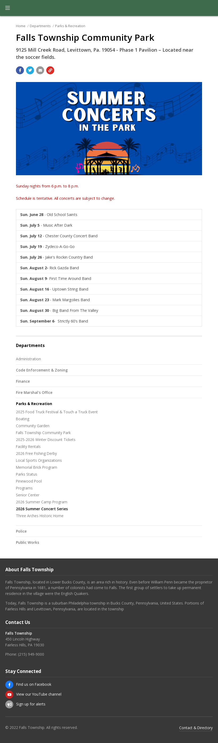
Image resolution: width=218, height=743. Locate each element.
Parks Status (26, 474)
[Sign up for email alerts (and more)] (9, 704)
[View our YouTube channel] (9, 695)
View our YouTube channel (38, 694)
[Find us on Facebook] (9, 685)
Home (21, 25)
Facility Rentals (28, 446)
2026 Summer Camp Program (41, 501)
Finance (23, 381)
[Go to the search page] (209, 8)
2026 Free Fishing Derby (36, 453)
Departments (40, 25)
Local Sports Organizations (39, 460)
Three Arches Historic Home (40, 515)
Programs (24, 488)
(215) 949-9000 (31, 654)
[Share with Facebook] (20, 70)
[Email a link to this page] (40, 70)
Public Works (27, 542)
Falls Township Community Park (43, 432)
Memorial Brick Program (36, 467)
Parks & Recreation (70, 25)
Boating (22, 418)
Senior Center (27, 494)
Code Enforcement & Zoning (42, 370)
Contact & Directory (196, 727)
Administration (28, 358)
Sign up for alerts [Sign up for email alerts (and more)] (30, 704)
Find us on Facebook (33, 684)
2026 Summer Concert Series (42, 508)
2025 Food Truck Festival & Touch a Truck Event (57, 411)
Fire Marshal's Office (34, 392)
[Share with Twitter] (30, 70)
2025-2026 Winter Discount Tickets (46, 439)
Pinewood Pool (29, 481)
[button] (7, 8)
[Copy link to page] (50, 70)
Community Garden (32, 425)
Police (21, 531)
